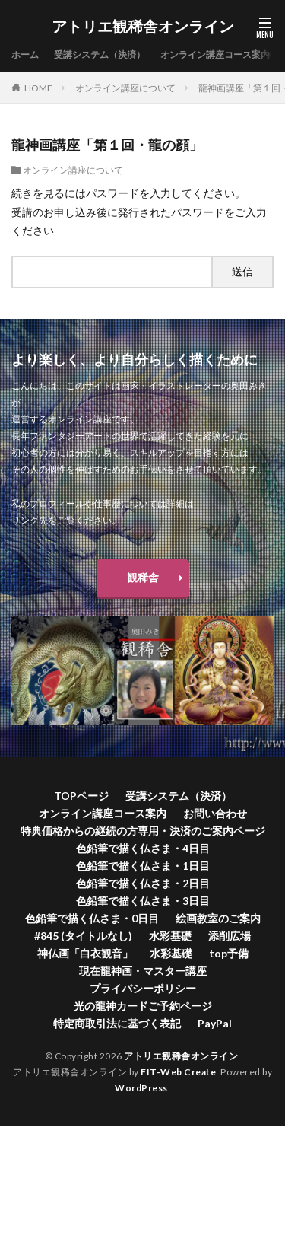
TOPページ (81, 795)
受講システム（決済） (99, 54)
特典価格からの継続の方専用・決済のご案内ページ (143, 830)
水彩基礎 (170, 935)
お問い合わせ (215, 813)
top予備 (229, 953)
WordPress (141, 1088)
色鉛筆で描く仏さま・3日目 (143, 900)
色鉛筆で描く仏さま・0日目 (92, 918)
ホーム (25, 54)
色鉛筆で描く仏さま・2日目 (143, 883)
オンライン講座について (125, 88)
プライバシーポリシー (143, 988)
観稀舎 (143, 577)
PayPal (215, 1023)
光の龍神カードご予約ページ (143, 1005)
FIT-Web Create (178, 1072)
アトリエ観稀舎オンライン (143, 26)
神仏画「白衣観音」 (85, 953)
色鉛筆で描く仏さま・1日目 (143, 865)
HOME (38, 87)
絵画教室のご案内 (218, 918)
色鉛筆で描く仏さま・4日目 (143, 848)
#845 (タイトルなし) (83, 935)
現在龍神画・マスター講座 (143, 970)
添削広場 (229, 935)
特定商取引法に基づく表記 (117, 1023)
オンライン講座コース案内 (215, 54)
